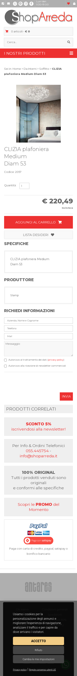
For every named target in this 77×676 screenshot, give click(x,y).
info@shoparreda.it (38, 455)
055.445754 (37, 450)
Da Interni (30, 68)
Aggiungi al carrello (38, 222)
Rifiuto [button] (38, 650)
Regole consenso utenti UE (42, 669)
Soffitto (44, 68)
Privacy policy (20, 669)
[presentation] (35, 384)
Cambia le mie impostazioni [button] (38, 659)
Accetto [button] (38, 641)
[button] (69, 88)
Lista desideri (38, 235)
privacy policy (55, 359)
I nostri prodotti (38, 53)
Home (17, 68)
